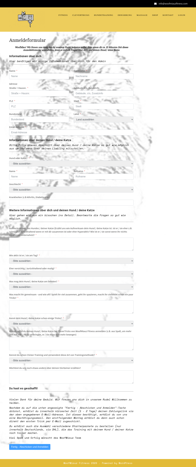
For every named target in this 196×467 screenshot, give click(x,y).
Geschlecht (15, 184)
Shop (155, 15)
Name (12, 70)
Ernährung (125, 15)
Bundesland (15, 114)
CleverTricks (80, 15)
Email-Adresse (16, 127)
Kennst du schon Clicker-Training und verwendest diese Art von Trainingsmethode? (52, 355)
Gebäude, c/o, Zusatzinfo (86, 88)
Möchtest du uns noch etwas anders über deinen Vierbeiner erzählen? (45, 368)
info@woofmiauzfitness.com (173, 3)
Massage (142, 15)
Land (76, 114)
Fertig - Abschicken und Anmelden (29, 447)
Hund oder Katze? (18, 158)
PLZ (11, 101)
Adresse (13, 83)
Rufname (78, 171)
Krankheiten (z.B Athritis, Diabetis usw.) (29, 197)
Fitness (63, 15)
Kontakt (168, 15)
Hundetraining (103, 15)
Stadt (76, 101)
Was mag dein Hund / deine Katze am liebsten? (33, 281)
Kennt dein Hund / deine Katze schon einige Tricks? (35, 318)
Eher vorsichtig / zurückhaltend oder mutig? (32, 268)
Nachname (79, 70)
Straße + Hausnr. (17, 88)
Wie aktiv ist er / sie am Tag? (23, 255)
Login (181, 15)
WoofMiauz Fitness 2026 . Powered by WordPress (98, 463)
